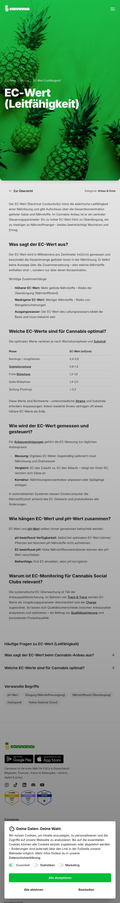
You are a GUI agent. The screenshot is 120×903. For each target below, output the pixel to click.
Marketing (72, 865)
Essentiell (23, 865)
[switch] (12, 865)
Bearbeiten (86, 889)
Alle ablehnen (33, 889)
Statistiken (47, 865)
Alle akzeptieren (60, 878)
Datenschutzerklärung (24, 858)
